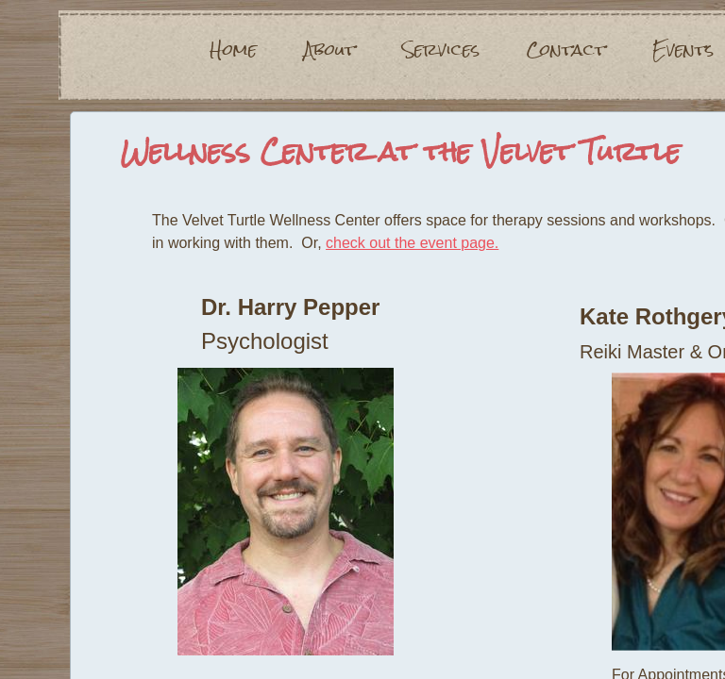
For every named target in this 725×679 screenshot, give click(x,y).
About (329, 50)
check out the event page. (412, 243)
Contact (566, 50)
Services (441, 50)
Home (233, 50)
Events (683, 50)
